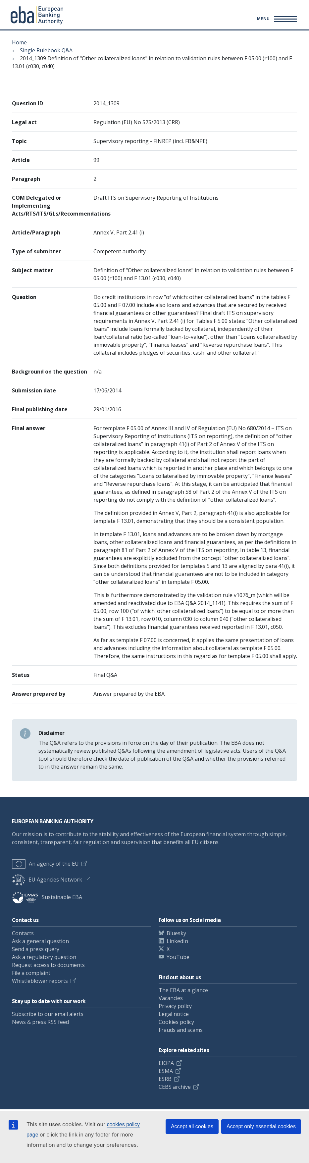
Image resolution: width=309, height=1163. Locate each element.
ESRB (165, 1079)
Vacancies (171, 998)
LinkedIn (177, 941)
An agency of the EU (45, 863)
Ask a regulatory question (44, 957)
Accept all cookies (192, 1126)
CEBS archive (175, 1086)
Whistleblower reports (40, 981)
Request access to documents (48, 965)
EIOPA (166, 1063)
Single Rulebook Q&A (46, 50)
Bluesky (176, 933)
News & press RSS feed (40, 1022)
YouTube (178, 957)
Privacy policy (175, 1006)
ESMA (166, 1071)
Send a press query (35, 949)
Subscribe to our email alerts (47, 1014)
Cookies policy (176, 1022)
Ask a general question (40, 941)
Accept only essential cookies (261, 1126)
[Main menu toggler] (276, 18)
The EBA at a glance (183, 990)
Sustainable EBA (47, 897)
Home (19, 42)
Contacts (23, 933)
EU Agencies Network (47, 879)
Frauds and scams (181, 1030)
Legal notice (174, 1014)
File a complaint (31, 973)
